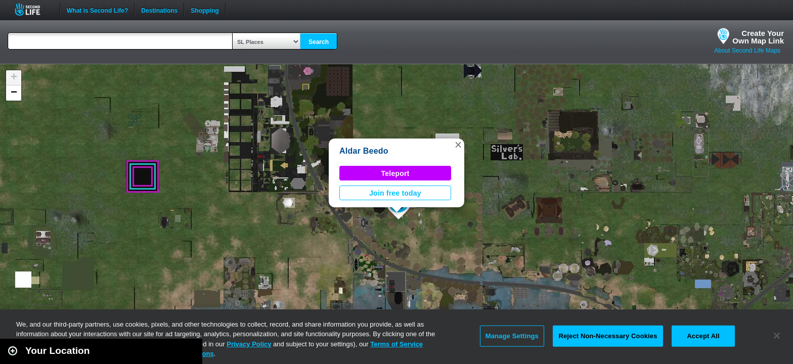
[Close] (777, 336)
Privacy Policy (249, 344)
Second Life (33, 9)
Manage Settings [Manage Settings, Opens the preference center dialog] (512, 336)
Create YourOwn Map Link (758, 37)
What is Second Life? (97, 9)
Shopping (204, 9)
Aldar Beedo (363, 151)
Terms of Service (396, 344)
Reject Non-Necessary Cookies (607, 336)
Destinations (159, 9)
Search (319, 42)
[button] (458, 145)
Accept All (703, 336)
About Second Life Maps (747, 50)
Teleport (395, 173)
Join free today (395, 193)
